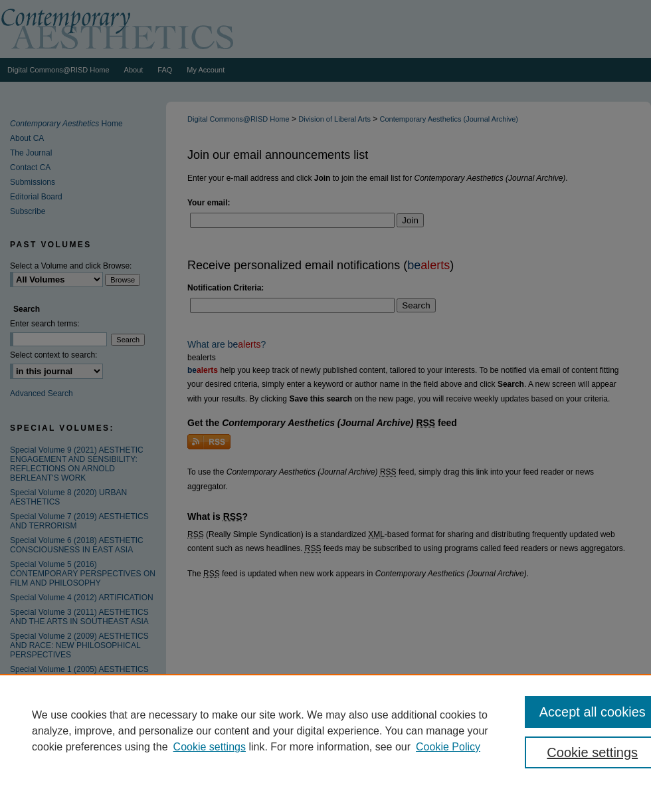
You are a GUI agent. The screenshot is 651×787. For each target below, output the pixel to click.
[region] (325, 730)
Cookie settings (209, 746)
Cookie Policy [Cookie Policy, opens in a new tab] (448, 746)
